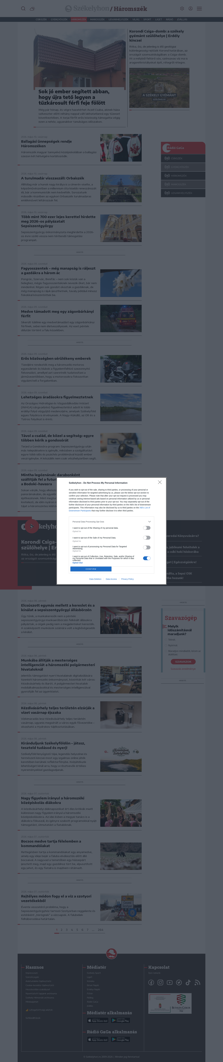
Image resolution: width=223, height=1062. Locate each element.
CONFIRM (91, 569)
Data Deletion (95, 579)
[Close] (160, 483)
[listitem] (111, 521)
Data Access (111, 579)
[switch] (146, 528)
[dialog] (111, 531)
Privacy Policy (127, 579)
